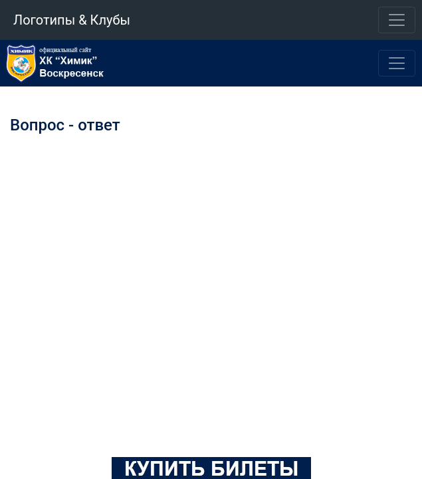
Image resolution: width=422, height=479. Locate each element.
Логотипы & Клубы (71, 20)
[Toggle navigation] (396, 20)
